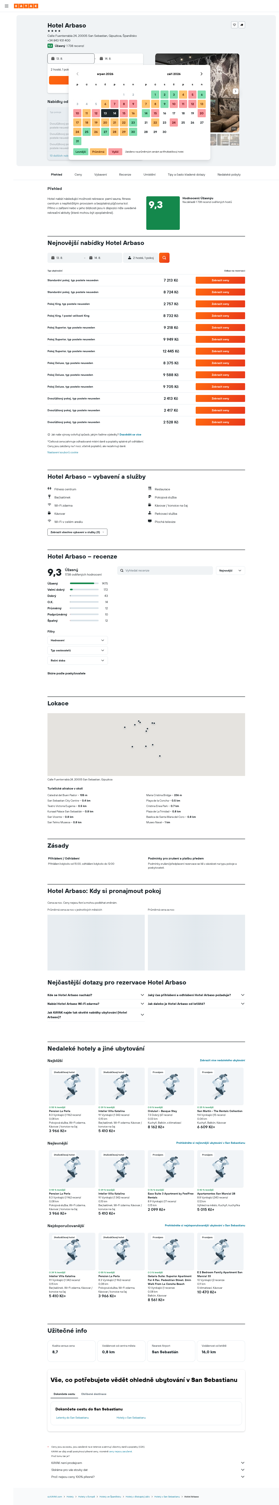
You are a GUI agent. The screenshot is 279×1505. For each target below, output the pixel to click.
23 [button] (133, 122)
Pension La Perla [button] (59, 1111)
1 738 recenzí (75, 46)
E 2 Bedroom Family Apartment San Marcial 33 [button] (219, 1274)
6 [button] (105, 104)
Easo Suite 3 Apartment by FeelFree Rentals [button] (171, 1195)
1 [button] (123, 95)
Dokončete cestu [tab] (64, 1394)
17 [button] (77, 122)
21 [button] (114, 122)
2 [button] (133, 95)
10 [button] (77, 113)
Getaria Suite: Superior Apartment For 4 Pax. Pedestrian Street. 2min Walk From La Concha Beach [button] (169, 1280)
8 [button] (124, 104)
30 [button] (133, 132)
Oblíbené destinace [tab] (93, 1394)
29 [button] (124, 132)
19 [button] (96, 122)
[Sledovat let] (7, 53)
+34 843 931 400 (58, 40)
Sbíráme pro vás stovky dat (148, 1469)
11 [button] (86, 113)
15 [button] (123, 113)
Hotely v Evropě (86, 1496)
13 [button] (105, 113)
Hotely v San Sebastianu (131, 1417)
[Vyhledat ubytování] (7, 26)
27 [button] (105, 132)
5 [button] (96, 104)
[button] (6, 6)
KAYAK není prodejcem (148, 1462)
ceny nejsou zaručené (120, 1451)
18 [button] (86, 122)
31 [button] (77, 141)
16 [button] (133, 113)
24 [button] (77, 132)
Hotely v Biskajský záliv (138, 1496)
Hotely (70, 1496)
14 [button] (114, 113)
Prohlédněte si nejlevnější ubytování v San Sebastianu (210, 1143)
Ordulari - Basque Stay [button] (162, 1111)
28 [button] (114, 132)
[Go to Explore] (7, 45)
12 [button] (96, 113)
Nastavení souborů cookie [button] (62, 452)
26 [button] (96, 132)
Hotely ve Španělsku (110, 1496)
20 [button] (105, 122)
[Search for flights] (7, 18)
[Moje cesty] (7, 72)
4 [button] (87, 104)
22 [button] (124, 122)
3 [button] (77, 104)
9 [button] (133, 104)
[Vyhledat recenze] (168, 570)
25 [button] (86, 132)
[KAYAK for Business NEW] (7, 61)
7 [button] (114, 104)
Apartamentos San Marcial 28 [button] (216, 1193)
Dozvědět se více (130, 434)
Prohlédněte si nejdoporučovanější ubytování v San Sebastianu (205, 1225)
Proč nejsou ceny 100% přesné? (148, 1476)
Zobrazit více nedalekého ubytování (222, 1060)
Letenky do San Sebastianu (72, 1417)
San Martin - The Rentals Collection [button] (219, 1111)
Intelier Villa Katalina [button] (111, 1111)
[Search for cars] (7, 34)
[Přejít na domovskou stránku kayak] (26, 6)
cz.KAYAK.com (54, 1496)
